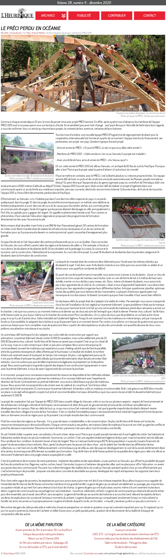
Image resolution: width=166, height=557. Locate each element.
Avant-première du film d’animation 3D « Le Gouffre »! (44, 530)
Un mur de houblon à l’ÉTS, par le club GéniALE (43, 547)
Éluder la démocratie (126, 547)
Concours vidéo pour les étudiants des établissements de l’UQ (125, 538)
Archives (48, 16)
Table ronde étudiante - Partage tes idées (126, 542)
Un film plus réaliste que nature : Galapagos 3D (44, 542)
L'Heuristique (9, 553)
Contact (149, 16)
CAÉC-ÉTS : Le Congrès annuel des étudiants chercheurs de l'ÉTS (126, 534)
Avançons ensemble (125, 530)
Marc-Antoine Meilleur (36, 32)
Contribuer (117, 16)
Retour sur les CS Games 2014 (43, 538)
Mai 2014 (5, 32)
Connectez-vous (91, 553)
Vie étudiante (15, 32)
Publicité (84, 16)
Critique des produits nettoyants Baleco (43, 534)
